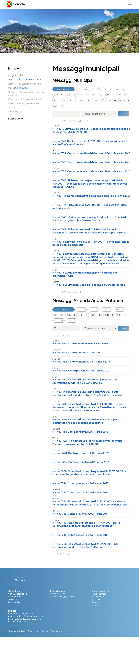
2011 (92, 89)
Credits (45, 656)
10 (68, 121)
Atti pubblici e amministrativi (24, 79)
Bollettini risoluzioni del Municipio (24, 83)
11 (71, 121)
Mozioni (12, 107)
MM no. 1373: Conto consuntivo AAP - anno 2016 (81, 513)
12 (74, 121)
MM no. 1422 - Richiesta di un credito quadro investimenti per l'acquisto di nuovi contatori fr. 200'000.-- (90, 462)
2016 (81, 95)
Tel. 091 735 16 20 (58, 619)
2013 (117, 89)
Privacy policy (58, 656)
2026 (56, 106)
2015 (69, 95)
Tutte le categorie (61, 89)
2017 (94, 95)
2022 (82, 100)
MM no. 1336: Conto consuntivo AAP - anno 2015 (81, 559)
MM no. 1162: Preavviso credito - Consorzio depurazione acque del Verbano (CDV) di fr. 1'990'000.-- (91, 130)
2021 (69, 100)
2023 (95, 100)
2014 (56, 95)
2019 (119, 95)
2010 (79, 89)
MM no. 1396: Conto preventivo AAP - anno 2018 (81, 504)
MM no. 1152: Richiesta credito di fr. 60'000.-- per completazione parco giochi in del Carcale (83, 258)
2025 (122, 100)
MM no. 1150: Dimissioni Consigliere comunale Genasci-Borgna (90, 303)
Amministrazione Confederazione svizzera (27, 641)
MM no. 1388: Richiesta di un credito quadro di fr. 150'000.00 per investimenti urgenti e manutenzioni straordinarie (90, 493)
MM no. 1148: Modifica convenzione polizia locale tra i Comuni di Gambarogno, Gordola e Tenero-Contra (91, 233)
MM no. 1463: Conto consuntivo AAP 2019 (77, 371)
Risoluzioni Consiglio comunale (23, 103)
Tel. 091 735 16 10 (16, 624)
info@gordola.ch (16, 627)
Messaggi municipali (18, 87)
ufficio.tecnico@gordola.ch (63, 621)
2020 (56, 100)
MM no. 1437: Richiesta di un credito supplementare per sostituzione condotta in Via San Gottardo (86, 400)
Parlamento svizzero (17, 647)
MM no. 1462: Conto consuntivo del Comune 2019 (82, 380)
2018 (107, 95)
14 (81, 121)
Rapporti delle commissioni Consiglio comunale (26, 93)
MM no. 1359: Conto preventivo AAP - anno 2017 (81, 538)
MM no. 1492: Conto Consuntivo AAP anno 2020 (81, 362)
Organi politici (16, 75)
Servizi (95, 630)
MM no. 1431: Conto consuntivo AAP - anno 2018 (81, 452)
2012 (105, 89)
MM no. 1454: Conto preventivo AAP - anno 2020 (82, 389)
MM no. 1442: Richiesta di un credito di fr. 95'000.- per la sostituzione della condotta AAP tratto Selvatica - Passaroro (89, 413)
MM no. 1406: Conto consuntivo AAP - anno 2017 (82, 482)
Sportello (96, 627)
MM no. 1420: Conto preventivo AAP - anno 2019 (82, 473)
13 (77, 121)
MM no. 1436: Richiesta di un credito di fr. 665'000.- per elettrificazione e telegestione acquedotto (86, 441)
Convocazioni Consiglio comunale (25, 99)
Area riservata (34, 656)
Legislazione (15, 118)
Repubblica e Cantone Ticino (21, 638)
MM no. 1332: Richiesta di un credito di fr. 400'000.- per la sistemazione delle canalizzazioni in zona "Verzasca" (88, 549)
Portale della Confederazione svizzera (25, 644)
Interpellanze (15, 111)
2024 (109, 100)
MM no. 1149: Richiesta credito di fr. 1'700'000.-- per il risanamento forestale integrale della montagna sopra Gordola (91, 245)
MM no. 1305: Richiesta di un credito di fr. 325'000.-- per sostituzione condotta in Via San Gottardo (87, 570)
